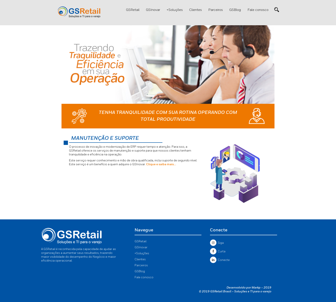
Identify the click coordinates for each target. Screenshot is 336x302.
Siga (217, 242)
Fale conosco (258, 10)
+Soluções (174, 10)
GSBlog (235, 10)
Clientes (195, 10)
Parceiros (215, 10)
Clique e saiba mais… (161, 164)
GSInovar (153, 10)
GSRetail (133, 10)
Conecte (220, 260)
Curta (217, 251)
